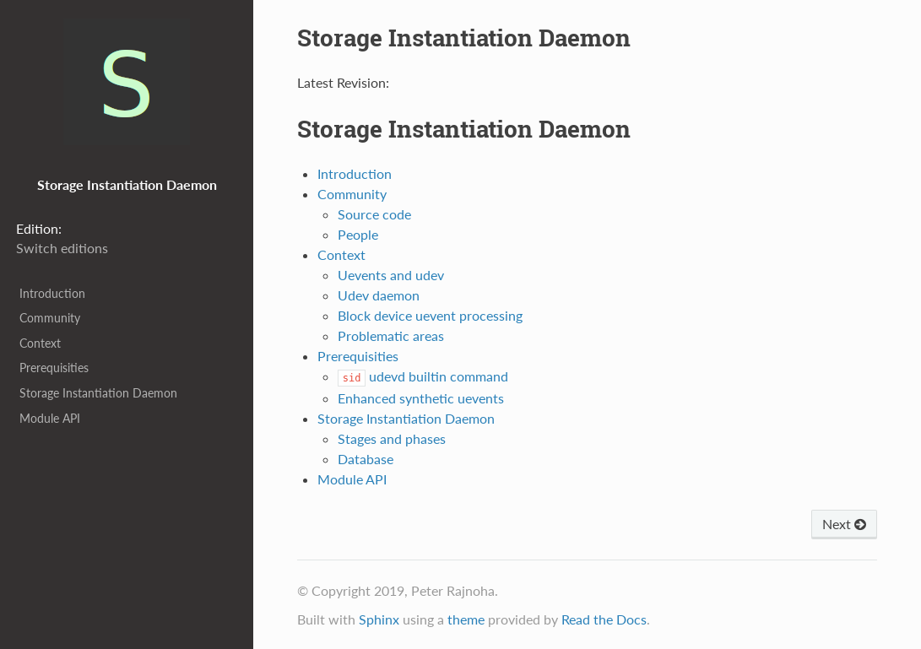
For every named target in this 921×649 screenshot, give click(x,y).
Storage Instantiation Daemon (98, 393)
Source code (374, 214)
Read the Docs (604, 619)
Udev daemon (379, 295)
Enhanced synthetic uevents (421, 398)
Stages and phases (392, 438)
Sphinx (379, 619)
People (358, 234)
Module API (49, 418)
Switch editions (62, 248)
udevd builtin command (423, 376)
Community (49, 318)
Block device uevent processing (430, 315)
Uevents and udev (391, 275)
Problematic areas (391, 335)
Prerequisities (54, 367)
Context (40, 343)
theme (466, 619)
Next (844, 524)
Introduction (52, 293)
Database (365, 459)
